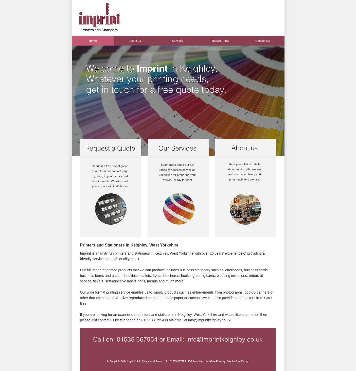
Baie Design (242, 361)
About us (135, 40)
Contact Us (262, 40)
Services (177, 40)
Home (93, 40)
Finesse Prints (220, 40)
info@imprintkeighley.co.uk (209, 320)
